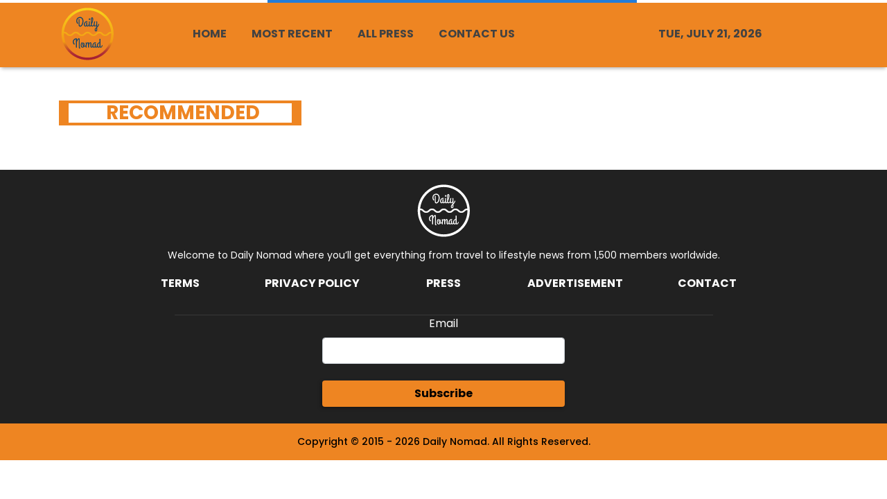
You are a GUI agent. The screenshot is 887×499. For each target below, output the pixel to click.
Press (443, 283)
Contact (707, 283)
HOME (210, 34)
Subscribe (443, 393)
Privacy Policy (312, 283)
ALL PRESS (386, 34)
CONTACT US (477, 34)
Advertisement (575, 283)
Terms (180, 283)
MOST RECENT (292, 34)
